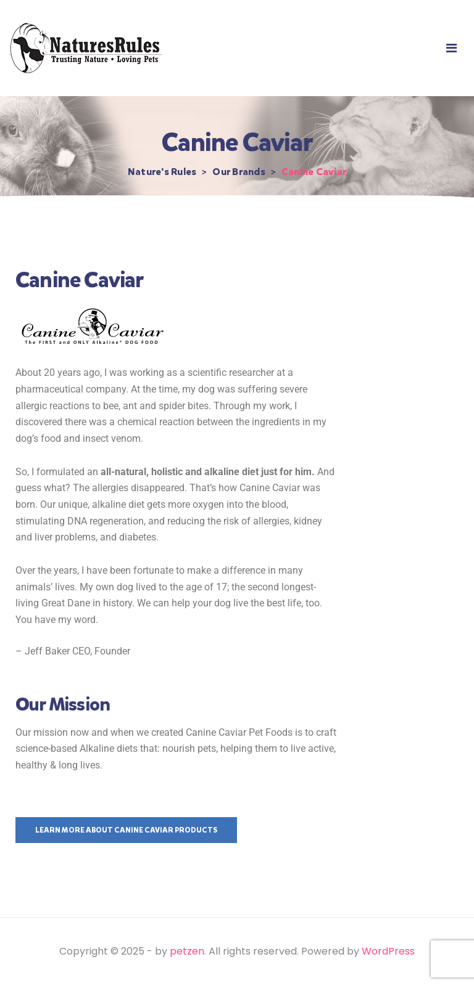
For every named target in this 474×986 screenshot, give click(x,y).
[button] (451, 48)
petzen (187, 951)
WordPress (388, 951)
